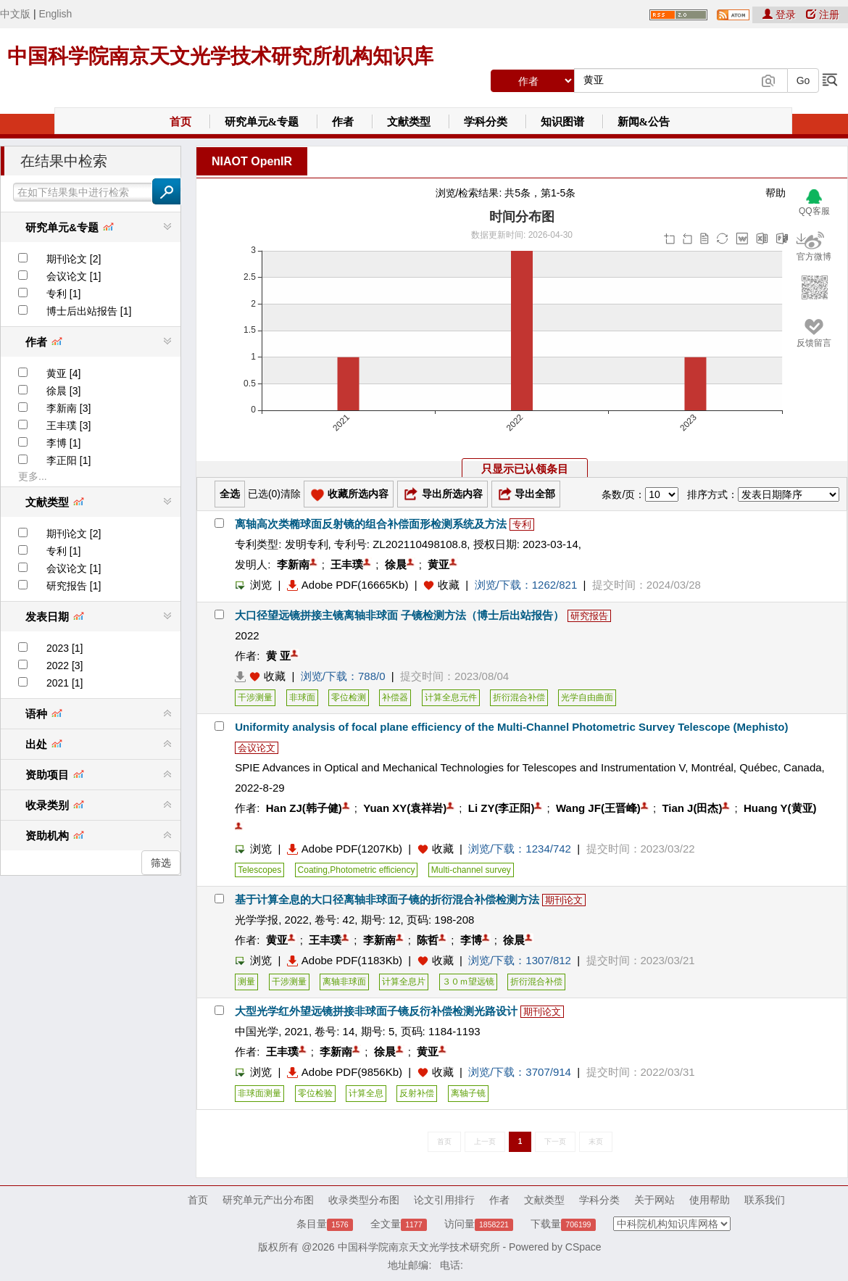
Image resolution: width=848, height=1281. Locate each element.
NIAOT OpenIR (252, 161)
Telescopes (259, 870)
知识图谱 (562, 122)
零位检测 (348, 697)
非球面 (302, 697)
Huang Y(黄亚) (780, 808)
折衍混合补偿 (519, 697)
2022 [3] (64, 665)
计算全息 (366, 1093)
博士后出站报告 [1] (88, 311)
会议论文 (256, 747)
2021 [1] (64, 683)
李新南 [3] (68, 408)
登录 (780, 14)
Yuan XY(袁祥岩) (404, 808)
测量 (246, 982)
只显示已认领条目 (524, 469)
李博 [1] (63, 443)
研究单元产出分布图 (268, 1200)
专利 (521, 524)
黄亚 (438, 564)
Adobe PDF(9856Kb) (344, 1072)
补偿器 (395, 697)
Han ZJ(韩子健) (304, 808)
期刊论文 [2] (73, 259)
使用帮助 (709, 1200)
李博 (471, 940)
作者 (343, 122)
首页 (180, 122)
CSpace (583, 1247)
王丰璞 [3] (68, 425)
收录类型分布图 (363, 1200)
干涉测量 (255, 697)
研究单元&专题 (262, 122)
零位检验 (315, 1093)
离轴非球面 (344, 982)
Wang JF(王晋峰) (598, 808)
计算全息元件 (451, 697)
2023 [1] (64, 648)
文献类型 (409, 122)
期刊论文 (564, 900)
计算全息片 (403, 982)
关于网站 (654, 1200)
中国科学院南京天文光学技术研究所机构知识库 (220, 56)
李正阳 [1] (68, 460)
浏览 (253, 585)
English (55, 14)
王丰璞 (347, 564)
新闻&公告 (644, 122)
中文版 (15, 14)
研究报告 (589, 615)
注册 (822, 14)
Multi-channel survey (471, 870)
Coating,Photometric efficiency (356, 870)
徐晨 (396, 564)
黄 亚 (278, 656)
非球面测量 (259, 1093)
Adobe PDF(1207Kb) (344, 848)
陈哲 (427, 940)
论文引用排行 (444, 1200)
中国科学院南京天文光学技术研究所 (419, 1247)
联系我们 (764, 1200)
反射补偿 (416, 1093)
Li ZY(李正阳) (501, 808)
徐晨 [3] (63, 391)
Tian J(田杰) (692, 808)
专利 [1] (63, 293)
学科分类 (485, 122)
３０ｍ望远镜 (468, 982)
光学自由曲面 (587, 697)
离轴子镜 (468, 1093)
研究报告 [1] (73, 586)
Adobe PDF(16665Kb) (348, 585)
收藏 (449, 585)
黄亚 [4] (63, 373)
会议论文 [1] (73, 276)
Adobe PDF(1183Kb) (344, 960)
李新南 (293, 564)
